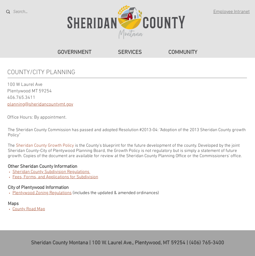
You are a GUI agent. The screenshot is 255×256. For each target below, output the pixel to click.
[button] (74, 52)
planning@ (18, 104)
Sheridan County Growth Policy (45, 145)
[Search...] (25, 12)
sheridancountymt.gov (51, 104)
